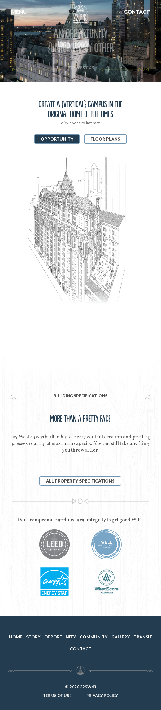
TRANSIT (143, 636)
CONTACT (137, 11)
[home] (80, 20)
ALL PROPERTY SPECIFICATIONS (80, 480)
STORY (33, 636)
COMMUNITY (93, 636)
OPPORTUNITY (60, 636)
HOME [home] (15, 636)
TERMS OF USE (57, 695)
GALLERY (120, 636)
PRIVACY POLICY (102, 695)
